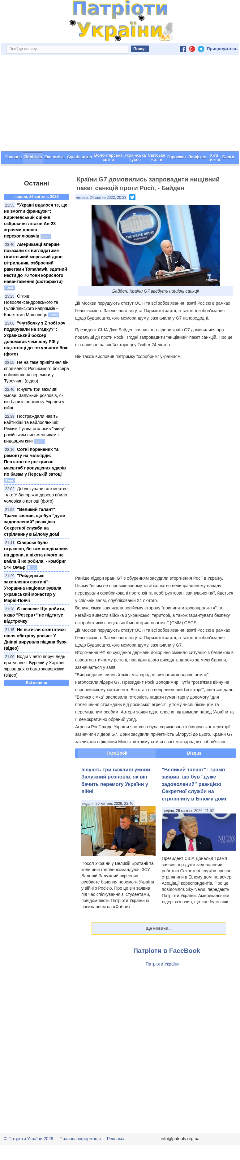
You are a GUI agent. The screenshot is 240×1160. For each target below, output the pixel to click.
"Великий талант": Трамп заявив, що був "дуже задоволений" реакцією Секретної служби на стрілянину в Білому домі (34, 522)
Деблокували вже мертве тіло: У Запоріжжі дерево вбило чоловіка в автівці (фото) (36, 495)
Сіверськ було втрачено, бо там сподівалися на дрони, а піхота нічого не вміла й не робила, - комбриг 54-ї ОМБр (36, 555)
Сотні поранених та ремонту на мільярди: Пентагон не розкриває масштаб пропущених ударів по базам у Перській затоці (35, 462)
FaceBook (117, 753)
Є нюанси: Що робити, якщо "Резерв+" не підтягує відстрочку (34, 615)
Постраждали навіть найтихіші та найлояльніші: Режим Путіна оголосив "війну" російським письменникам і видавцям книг (34, 428)
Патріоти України (163, 964)
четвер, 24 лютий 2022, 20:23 (101, 197)
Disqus (194, 753)
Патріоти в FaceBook (166, 950)
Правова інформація (80, 1138)
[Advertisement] (120, 105)
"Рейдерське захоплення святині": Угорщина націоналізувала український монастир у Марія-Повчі (32, 588)
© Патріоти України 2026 (28, 1138)
